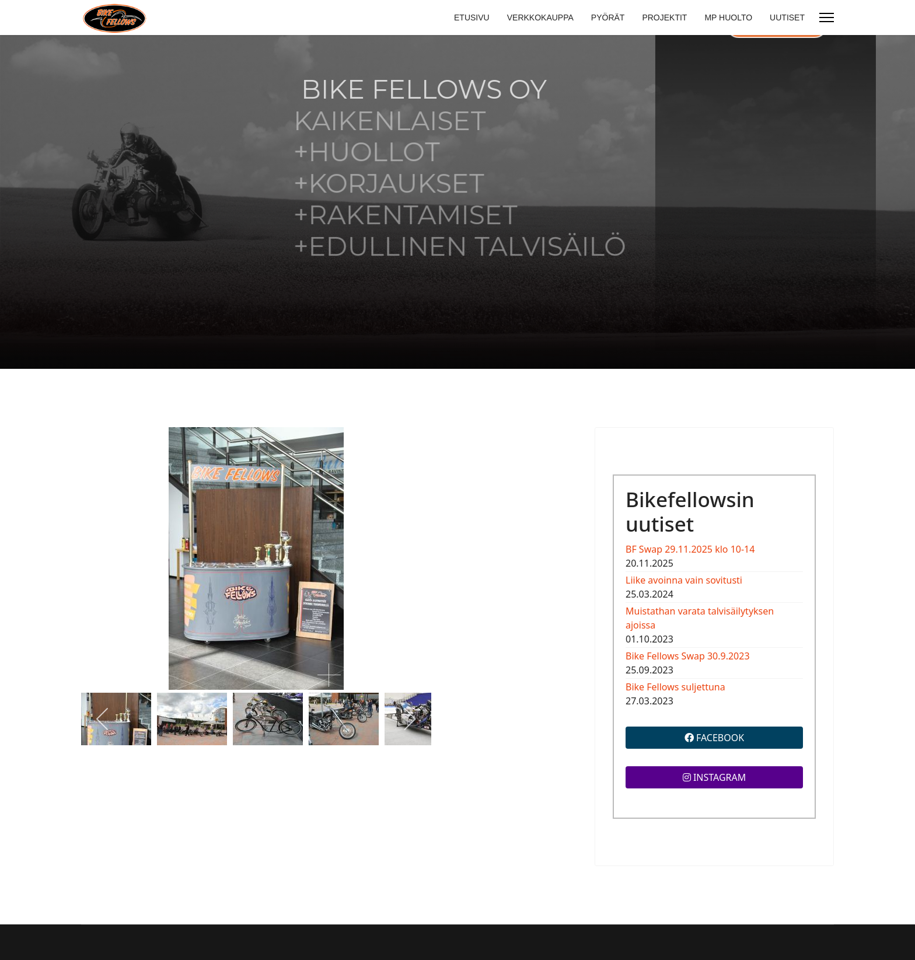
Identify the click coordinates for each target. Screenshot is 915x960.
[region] (457, 202)
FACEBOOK (714, 737)
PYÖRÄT (608, 17)
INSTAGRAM (714, 777)
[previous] (103, 718)
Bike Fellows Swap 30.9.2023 (688, 656)
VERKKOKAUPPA (540, 17)
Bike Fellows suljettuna (675, 686)
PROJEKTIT (664, 17)
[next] (409, 718)
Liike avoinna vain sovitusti (684, 580)
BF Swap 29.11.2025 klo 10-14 (690, 549)
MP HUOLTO (728, 17)
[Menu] (826, 17)
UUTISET (787, 17)
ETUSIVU (472, 17)
